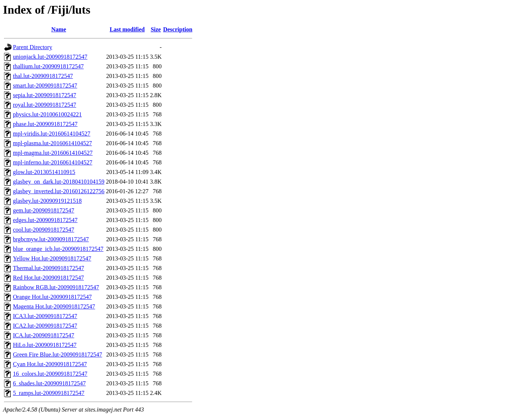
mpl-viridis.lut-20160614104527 (51, 133)
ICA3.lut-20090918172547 (45, 316)
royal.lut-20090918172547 (44, 105)
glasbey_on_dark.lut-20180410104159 (59, 181)
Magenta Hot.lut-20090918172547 (54, 306)
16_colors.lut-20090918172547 (50, 374)
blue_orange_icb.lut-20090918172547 (58, 249)
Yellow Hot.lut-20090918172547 (52, 258)
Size (156, 29)
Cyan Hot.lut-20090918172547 (50, 364)
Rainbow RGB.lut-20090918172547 (56, 287)
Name (58, 29)
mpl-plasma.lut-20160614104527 (52, 143)
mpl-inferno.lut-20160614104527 (52, 162)
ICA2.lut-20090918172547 (45, 326)
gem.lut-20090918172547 (43, 210)
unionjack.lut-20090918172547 (50, 57)
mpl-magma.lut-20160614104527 (53, 153)
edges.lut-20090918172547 (45, 220)
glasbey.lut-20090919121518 (47, 201)
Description (177, 29)
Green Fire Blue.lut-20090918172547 (57, 354)
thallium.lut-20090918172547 (48, 66)
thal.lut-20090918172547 (43, 76)
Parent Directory (32, 47)
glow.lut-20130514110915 (44, 172)
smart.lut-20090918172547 (45, 85)
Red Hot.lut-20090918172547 (48, 278)
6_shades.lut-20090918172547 (49, 383)
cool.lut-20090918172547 (43, 229)
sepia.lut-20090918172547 (44, 95)
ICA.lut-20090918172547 (43, 335)
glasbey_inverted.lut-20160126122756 (59, 191)
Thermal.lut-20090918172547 (48, 268)
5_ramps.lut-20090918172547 (48, 393)
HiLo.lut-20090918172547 (45, 345)
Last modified (127, 29)
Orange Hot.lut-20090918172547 (52, 297)
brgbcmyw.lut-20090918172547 (51, 239)
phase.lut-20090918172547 (45, 124)
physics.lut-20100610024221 (47, 114)
